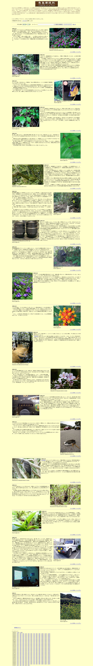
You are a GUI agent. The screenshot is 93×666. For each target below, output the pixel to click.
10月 (42, 633)
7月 (34, 633)
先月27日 (36, 336)
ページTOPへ (73, 51)
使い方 (74, 24)
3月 (23, 633)
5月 (28, 633)
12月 (21, 632)
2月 (20, 633)
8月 (36, 633)
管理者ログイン (17, 627)
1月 (18, 633)
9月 (39, 633)
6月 (31, 633)
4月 (26, 633)
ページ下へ (78, 51)
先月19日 (43, 460)
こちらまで (24, 20)
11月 (18, 632)
